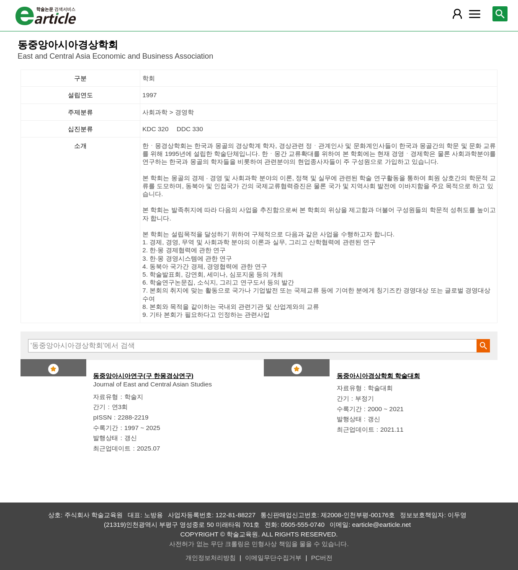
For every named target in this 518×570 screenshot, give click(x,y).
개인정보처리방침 (211, 557)
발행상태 (105, 437)
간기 (99, 406)
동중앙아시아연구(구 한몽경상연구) (143, 375)
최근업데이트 (112, 448)
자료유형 (105, 396)
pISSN (102, 417)
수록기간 (105, 427)
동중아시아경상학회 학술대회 (378, 375)
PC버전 (321, 557)
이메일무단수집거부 (273, 557)
